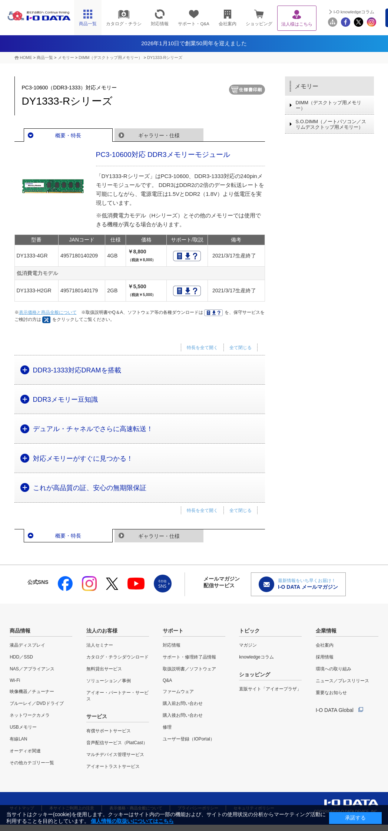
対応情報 (171, 645)
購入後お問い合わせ (183, 715)
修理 (167, 727)
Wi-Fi (15, 680)
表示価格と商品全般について (48, 312)
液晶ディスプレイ (27, 645)
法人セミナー (99, 645)
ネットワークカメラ (30, 715)
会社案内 (325, 645)
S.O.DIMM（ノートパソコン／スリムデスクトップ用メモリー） (331, 124)
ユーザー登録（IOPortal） (189, 739)
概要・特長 (68, 135)
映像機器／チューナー (32, 691)
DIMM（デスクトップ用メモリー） (110, 57)
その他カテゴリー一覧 (32, 762)
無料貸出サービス (104, 668)
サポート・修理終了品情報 (189, 657)
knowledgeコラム (256, 657)
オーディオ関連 (25, 750)
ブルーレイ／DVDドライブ (36, 703)
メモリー (66, 57)
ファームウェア (178, 691)
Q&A (167, 680)
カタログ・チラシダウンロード (117, 657)
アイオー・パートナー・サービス (117, 696)
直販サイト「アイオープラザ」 (270, 689)
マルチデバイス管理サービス (115, 754)
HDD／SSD (21, 657)
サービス (96, 716)
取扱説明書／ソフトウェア (189, 668)
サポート (173, 631)
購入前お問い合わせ (183, 703)
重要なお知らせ (331, 692)
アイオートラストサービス (113, 766)
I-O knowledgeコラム (354, 12)
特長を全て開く (202, 347)
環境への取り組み (333, 668)
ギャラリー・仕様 (159, 135)
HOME (26, 57)
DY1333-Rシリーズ (164, 57)
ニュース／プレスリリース (342, 680)
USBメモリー (23, 727)
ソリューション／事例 (108, 680)
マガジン (248, 645)
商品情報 (20, 631)
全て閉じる (240, 347)
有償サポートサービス (108, 730)
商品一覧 (45, 57)
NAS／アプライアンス (32, 668)
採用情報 (325, 657)
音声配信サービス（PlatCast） (116, 742)
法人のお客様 (101, 631)
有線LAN (18, 739)
